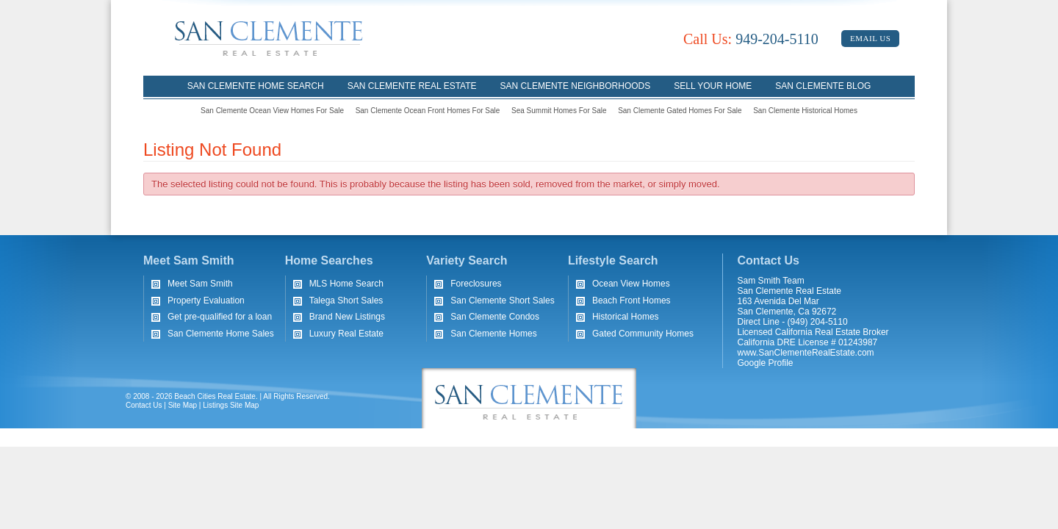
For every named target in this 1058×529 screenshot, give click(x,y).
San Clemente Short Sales (502, 300)
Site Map (182, 405)
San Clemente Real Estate (412, 86)
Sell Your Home (713, 86)
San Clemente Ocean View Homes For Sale (272, 111)
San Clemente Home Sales (221, 333)
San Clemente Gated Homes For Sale (679, 111)
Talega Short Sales (346, 300)
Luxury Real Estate (346, 333)
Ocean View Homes (631, 283)
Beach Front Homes (631, 300)
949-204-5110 (750, 39)
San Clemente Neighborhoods (575, 86)
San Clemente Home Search (255, 86)
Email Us (870, 38)
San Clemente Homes (493, 333)
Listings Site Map (231, 405)
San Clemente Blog (823, 86)
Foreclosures (475, 283)
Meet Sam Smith (200, 283)
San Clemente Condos (494, 317)
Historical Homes (625, 317)
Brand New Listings (347, 317)
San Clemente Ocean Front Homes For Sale (428, 111)
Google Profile (766, 363)
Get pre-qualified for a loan (220, 317)
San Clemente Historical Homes (805, 111)
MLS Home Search (346, 283)
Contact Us (144, 405)
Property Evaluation (206, 300)
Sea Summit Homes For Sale (559, 111)
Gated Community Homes (643, 333)
